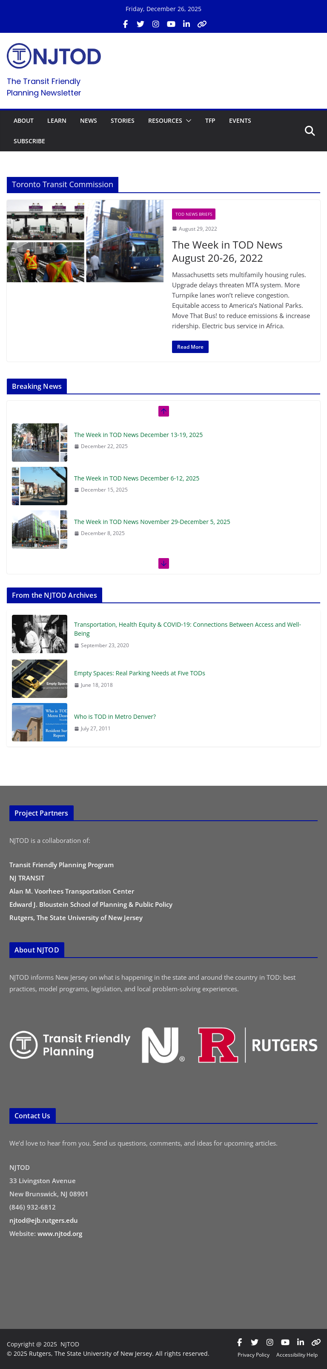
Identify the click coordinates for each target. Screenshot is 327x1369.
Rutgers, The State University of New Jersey (76, 917)
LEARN (56, 120)
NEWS (88, 120)
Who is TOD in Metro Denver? (115, 716)
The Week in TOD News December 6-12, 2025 (136, 478)
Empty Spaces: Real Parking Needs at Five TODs (139, 673)
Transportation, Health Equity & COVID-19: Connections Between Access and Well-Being (187, 628)
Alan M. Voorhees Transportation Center (71, 891)
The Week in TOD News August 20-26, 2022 (227, 251)
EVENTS (240, 120)
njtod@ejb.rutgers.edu (43, 1220)
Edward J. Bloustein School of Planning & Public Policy (90, 904)
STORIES (123, 120)
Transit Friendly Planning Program (61, 864)
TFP (210, 120)
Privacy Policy (254, 1354)
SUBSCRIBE (29, 141)
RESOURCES (165, 120)
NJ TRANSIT (26, 878)
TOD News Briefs (193, 214)
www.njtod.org (59, 1233)
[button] (187, 121)
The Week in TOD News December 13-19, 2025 (138, 435)
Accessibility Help (297, 1354)
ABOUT (24, 120)
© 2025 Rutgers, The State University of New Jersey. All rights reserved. (108, 1353)
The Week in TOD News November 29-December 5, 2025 (152, 522)
